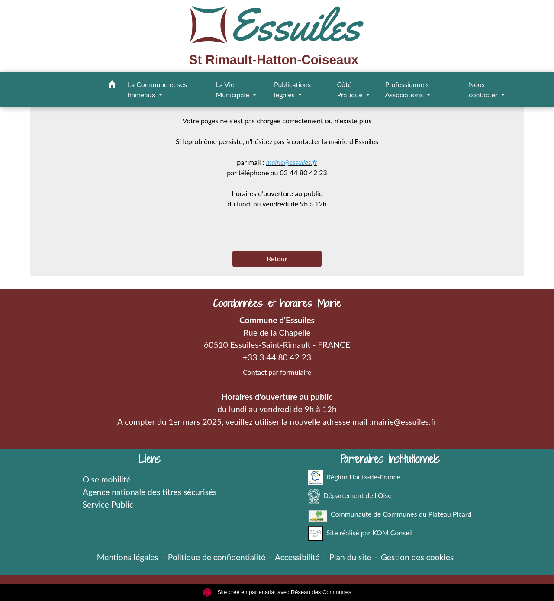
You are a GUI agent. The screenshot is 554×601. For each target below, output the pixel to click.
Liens (150, 459)
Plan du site (350, 557)
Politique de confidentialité (216, 557)
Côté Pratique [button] (350, 89)
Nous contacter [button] (484, 89)
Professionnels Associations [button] (406, 89)
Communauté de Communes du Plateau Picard (390, 514)
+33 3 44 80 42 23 (277, 357)
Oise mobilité (107, 479)
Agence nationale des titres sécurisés (150, 492)
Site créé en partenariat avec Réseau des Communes (277, 592)
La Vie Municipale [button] (233, 89)
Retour (277, 258)
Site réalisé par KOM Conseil (360, 533)
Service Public (108, 504)
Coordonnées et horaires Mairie (277, 303)
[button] (112, 86)
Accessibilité (297, 557)
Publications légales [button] (292, 89)
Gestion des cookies (417, 557)
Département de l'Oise (350, 496)
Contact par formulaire (277, 372)
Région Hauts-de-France (354, 477)
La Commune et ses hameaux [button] (157, 89)
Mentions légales (127, 557)
